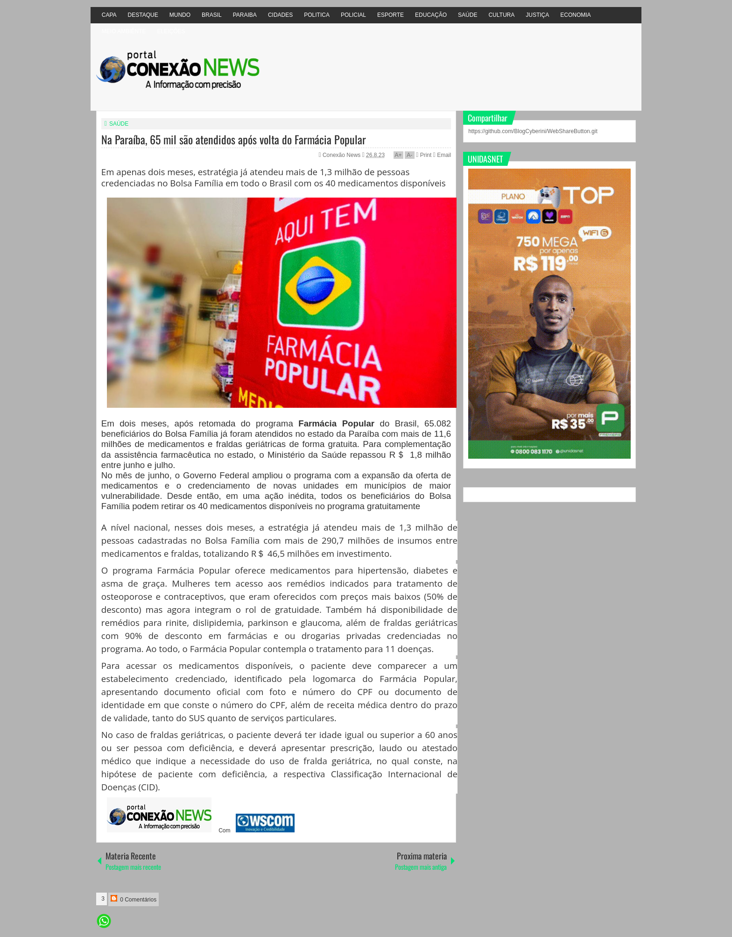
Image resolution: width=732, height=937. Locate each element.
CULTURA (501, 15)
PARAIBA (245, 15)
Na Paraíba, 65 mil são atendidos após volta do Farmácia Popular (233, 139)
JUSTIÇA (537, 15)
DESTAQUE (143, 15)
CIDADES (280, 15)
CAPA (109, 15)
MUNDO (179, 15)
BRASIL (212, 15)
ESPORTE (390, 15)
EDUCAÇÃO (431, 15)
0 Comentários (133, 899)
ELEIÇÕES (171, 31)
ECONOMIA (575, 15)
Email (442, 155)
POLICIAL (353, 15)
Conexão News (342, 155)
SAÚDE (467, 15)
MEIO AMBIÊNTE (124, 31)
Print (423, 155)
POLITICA (317, 15)
